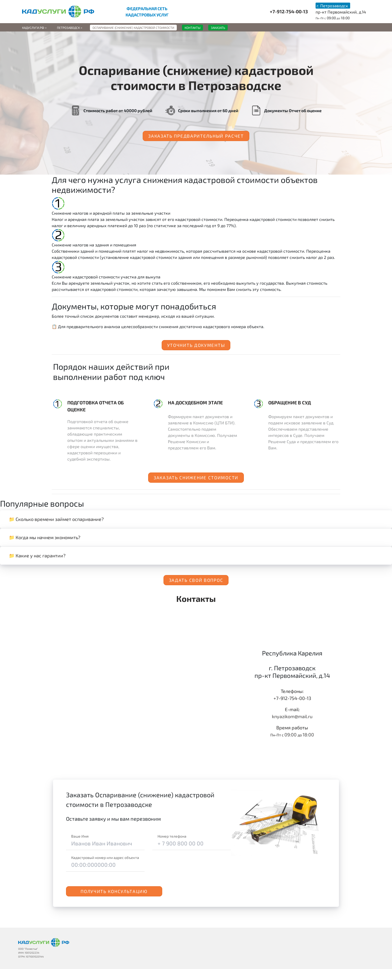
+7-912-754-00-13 (289, 11)
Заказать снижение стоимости (196, 477)
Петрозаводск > (69, 27)
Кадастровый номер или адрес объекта (105, 857)
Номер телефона (172, 836)
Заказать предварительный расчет (196, 135)
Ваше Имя (80, 836)
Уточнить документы (196, 345)
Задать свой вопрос (196, 580)
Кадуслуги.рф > (34, 27)
